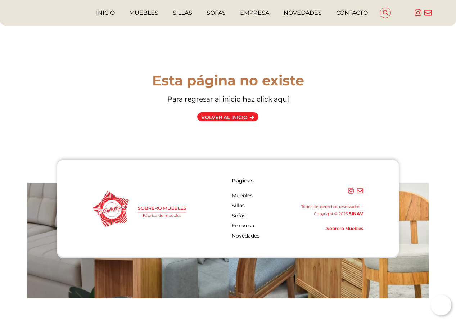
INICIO (105, 12)
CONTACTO (352, 12)
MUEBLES (143, 12)
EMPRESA (254, 12)
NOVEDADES (303, 12)
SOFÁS (216, 12)
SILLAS (182, 12)
